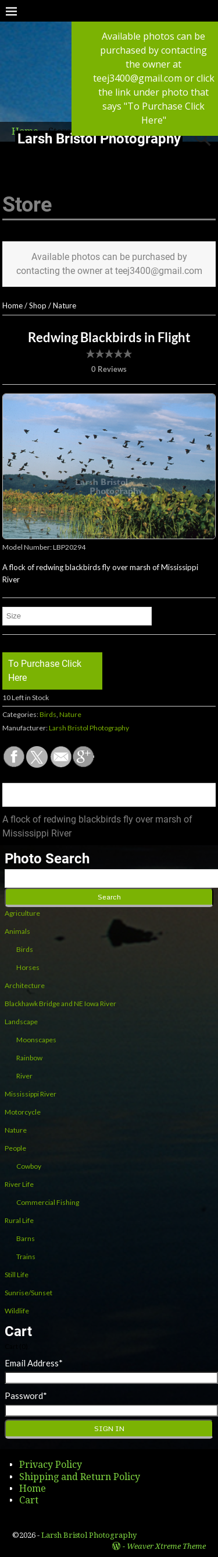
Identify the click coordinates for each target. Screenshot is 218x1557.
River (24, 1075)
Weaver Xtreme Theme (166, 1546)
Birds (48, 714)
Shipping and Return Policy (79, 1476)
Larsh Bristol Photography (99, 139)
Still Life (16, 1274)
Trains (25, 1256)
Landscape (21, 1021)
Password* (26, 1395)
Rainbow (29, 1057)
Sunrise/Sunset (28, 1292)
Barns (25, 1238)
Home (12, 305)
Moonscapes (36, 1039)
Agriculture (22, 913)
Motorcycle (23, 1112)
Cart (28, 1500)
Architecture (25, 985)
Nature (64, 305)
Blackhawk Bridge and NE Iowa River (60, 1003)
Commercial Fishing (47, 1202)
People (15, 1148)
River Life (19, 1184)
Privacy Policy (50, 1464)
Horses (28, 967)
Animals (17, 931)
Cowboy (28, 1166)
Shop (38, 305)
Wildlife (17, 1310)
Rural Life (19, 1220)
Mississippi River (30, 1093)
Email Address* (34, 1363)
